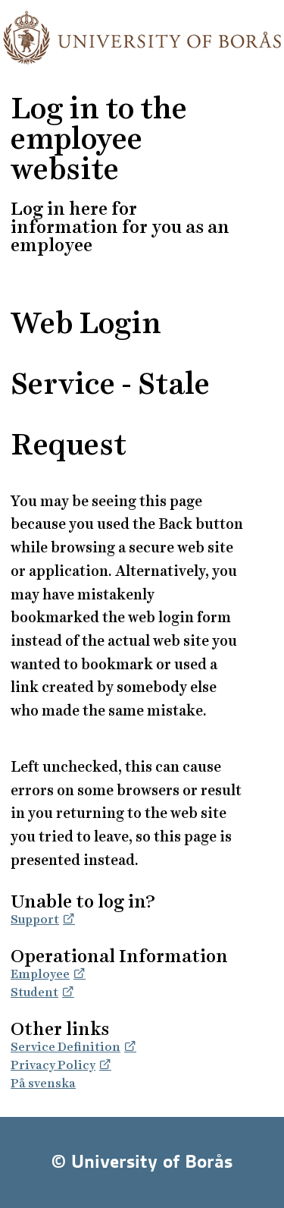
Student (34, 992)
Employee (40, 974)
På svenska (43, 1083)
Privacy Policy (53, 1065)
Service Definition (65, 1047)
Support (35, 919)
